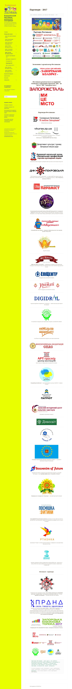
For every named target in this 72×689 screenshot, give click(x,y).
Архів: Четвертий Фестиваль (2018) (8, 50)
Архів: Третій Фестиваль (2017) (9, 53)
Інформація (6, 79)
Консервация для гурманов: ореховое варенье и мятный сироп (10, 111)
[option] (36, 635)
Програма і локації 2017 (11, 59)
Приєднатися (7, 75)
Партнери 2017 (9, 63)
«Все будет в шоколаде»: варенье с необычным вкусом (9, 116)
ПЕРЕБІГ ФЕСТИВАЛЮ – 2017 (11, 56)
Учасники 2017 (9, 61)
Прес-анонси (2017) (10, 65)
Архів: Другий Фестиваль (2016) (8, 68)
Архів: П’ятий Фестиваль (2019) (8, 46)
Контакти (6, 77)
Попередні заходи (8, 34)
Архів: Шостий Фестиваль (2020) (10, 37)
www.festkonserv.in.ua (8, 136)
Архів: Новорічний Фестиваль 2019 (9, 40)
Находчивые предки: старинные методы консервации (8, 120)
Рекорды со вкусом (8, 104)
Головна (6, 32)
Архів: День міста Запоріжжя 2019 (9, 43)
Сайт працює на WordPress (35, 686)
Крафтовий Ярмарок (8, 73)
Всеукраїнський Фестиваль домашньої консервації (10, 18)
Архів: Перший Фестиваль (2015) (8, 71)
